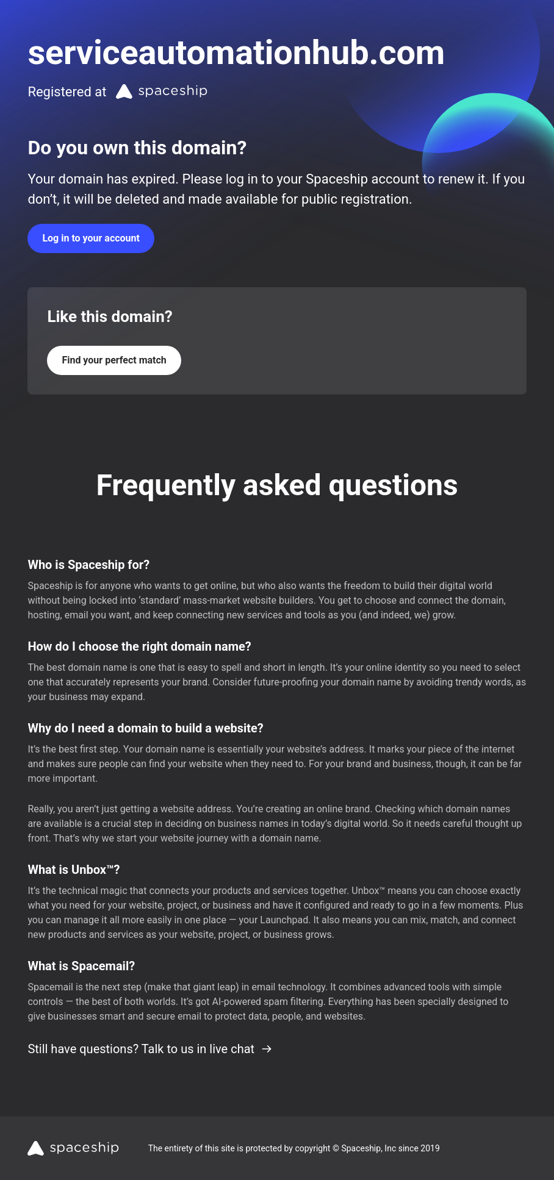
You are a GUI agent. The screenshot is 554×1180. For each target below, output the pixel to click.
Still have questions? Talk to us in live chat (150, 1049)
